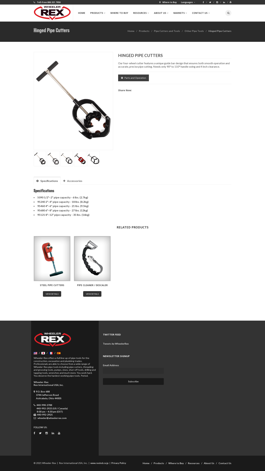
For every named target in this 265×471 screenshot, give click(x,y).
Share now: (125, 90)
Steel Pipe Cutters (52, 285)
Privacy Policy (118, 463)
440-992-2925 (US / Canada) (52, 408)
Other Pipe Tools (194, 31)
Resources (194, 463)
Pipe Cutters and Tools (167, 31)
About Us (209, 463)
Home (81, 12)
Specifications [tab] (47, 180)
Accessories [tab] (72, 180)
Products (144, 31)
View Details (52, 294)
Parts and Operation (133, 77)
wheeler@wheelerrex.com (52, 418)
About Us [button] (161, 12)
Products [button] (97, 12)
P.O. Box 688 (47, 395)
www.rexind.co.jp (99, 463)
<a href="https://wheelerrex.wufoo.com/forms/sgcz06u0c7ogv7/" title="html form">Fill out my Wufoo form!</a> (200, 374)
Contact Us (225, 463)
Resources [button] (141, 12)
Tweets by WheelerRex (116, 343)
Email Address (111, 365)
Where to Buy (119, 12)
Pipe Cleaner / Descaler (92, 285)
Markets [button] (180, 12)
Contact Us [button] (201, 12)
